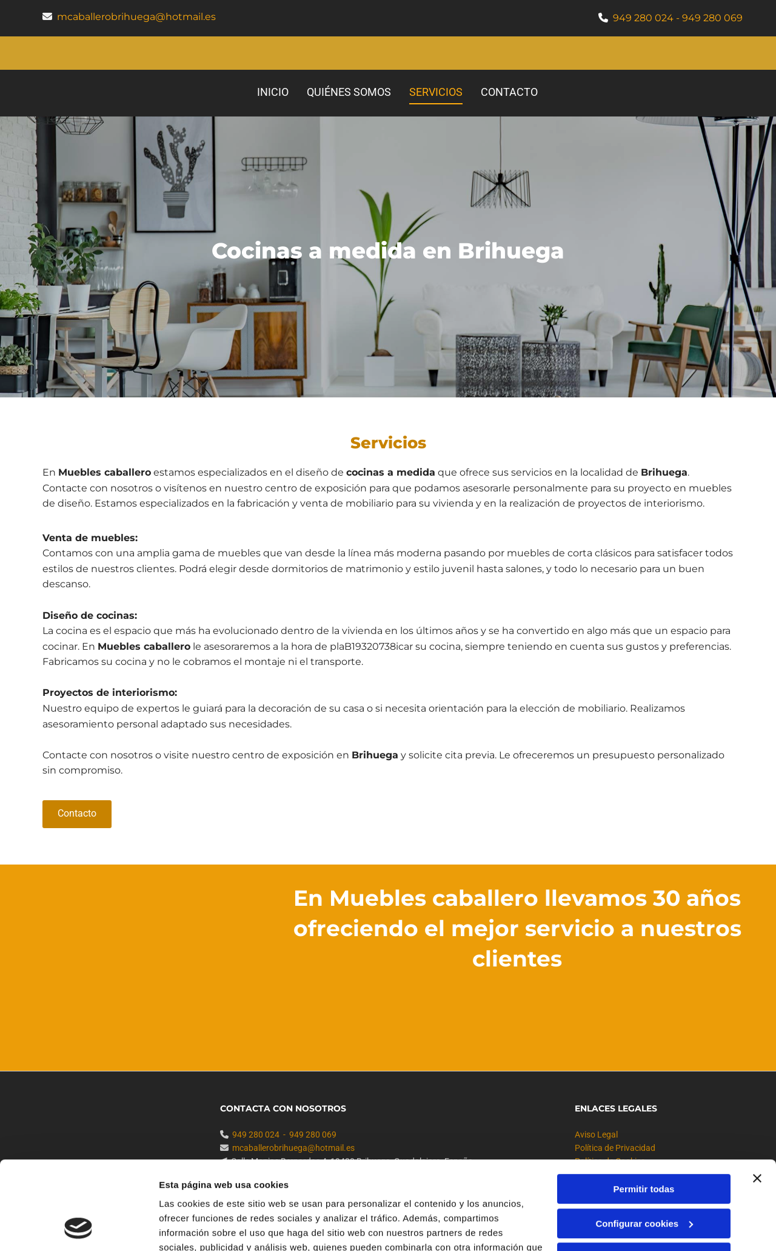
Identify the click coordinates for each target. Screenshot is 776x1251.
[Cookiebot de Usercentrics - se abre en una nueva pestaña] (78, 1227)
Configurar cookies (644, 1140)
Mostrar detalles (194, 1227)
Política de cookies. (247, 1194)
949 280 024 (643, 18)
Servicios (436, 92)
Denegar (644, 1175)
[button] (77, 814)
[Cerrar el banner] (757, 1095)
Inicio (273, 92)
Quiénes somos (349, 92)
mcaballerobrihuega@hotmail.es (136, 16)
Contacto (509, 92)
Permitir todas (644, 1106)
